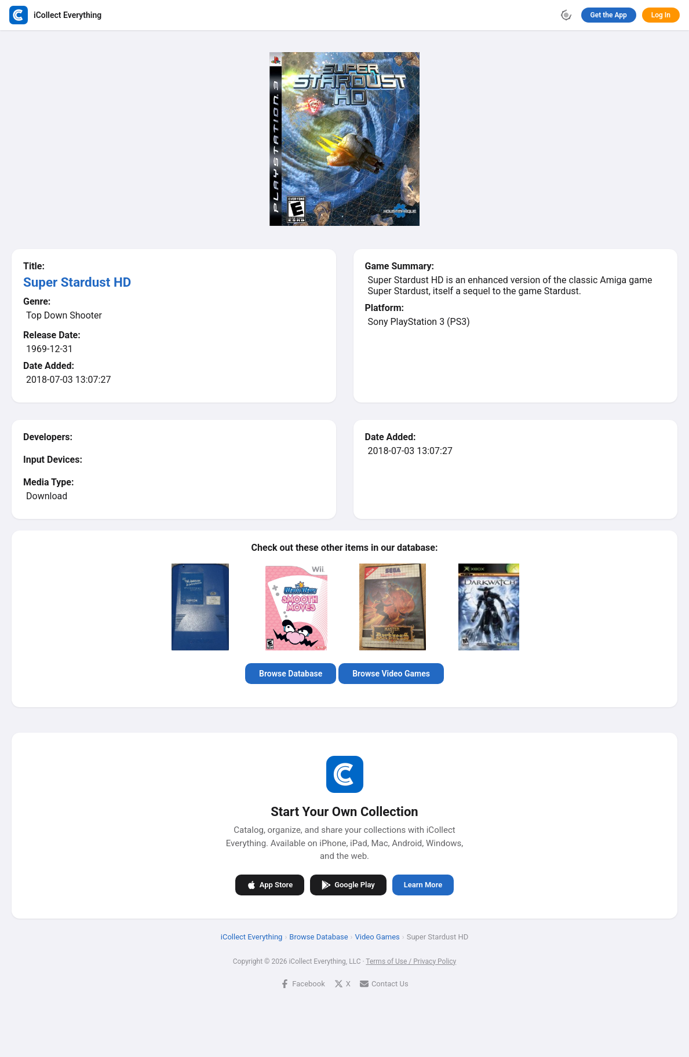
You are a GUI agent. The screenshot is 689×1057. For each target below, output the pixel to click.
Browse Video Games (391, 673)
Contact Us (384, 983)
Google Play (348, 884)
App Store (270, 884)
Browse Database (290, 673)
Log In (660, 15)
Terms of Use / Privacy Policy (411, 961)
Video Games (377, 936)
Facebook (302, 983)
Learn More (423, 884)
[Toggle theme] (566, 15)
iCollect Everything (252, 936)
